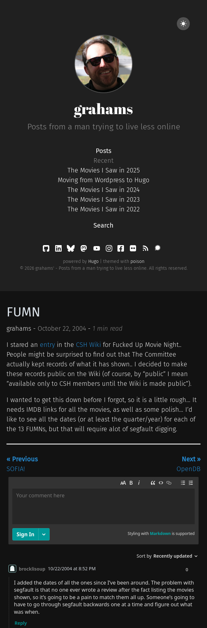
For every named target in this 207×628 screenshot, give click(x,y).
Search (103, 225)
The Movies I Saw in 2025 (103, 170)
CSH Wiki (88, 345)
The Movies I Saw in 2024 (103, 190)
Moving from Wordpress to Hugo (103, 180)
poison (137, 261)
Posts (103, 151)
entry (47, 345)
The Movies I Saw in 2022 (103, 209)
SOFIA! (22, 464)
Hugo (93, 261)
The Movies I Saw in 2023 (103, 199)
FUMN (23, 312)
